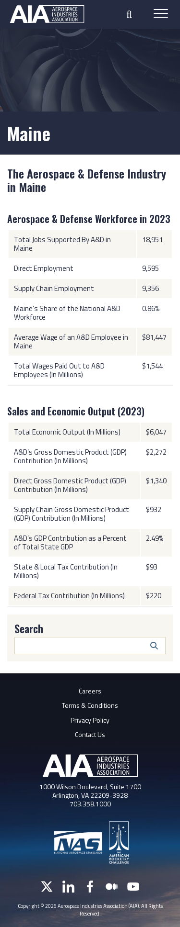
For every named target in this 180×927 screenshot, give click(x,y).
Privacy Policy (90, 720)
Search (28, 628)
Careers (90, 691)
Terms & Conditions (90, 705)
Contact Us (90, 734)
